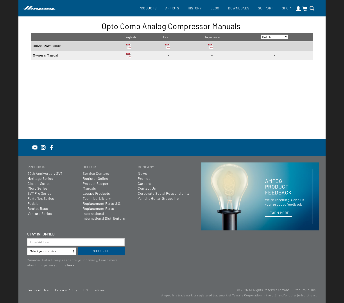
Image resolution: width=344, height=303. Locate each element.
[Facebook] (51, 147)
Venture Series (40, 213)
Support (265, 8)
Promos (144, 178)
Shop (286, 8)
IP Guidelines (94, 290)
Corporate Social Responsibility (164, 193)
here (71, 265)
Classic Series (39, 183)
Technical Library (97, 198)
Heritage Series (40, 178)
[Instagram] (43, 147)
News (142, 173)
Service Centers (96, 173)
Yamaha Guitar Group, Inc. (159, 198)
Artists (172, 8)
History (195, 8)
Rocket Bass (38, 208)
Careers (144, 183)
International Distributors (104, 218)
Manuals (89, 188)
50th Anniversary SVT (45, 173)
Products (147, 8)
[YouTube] (35, 147)
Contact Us (147, 188)
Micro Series (38, 188)
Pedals (33, 203)
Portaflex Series (41, 198)
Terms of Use (38, 290)
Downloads (238, 8)
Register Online (95, 178)
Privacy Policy (66, 290)
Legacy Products (96, 193)
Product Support (96, 183)
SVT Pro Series (40, 193)
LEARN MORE (278, 212)
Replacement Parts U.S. (102, 203)
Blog (214, 8)
